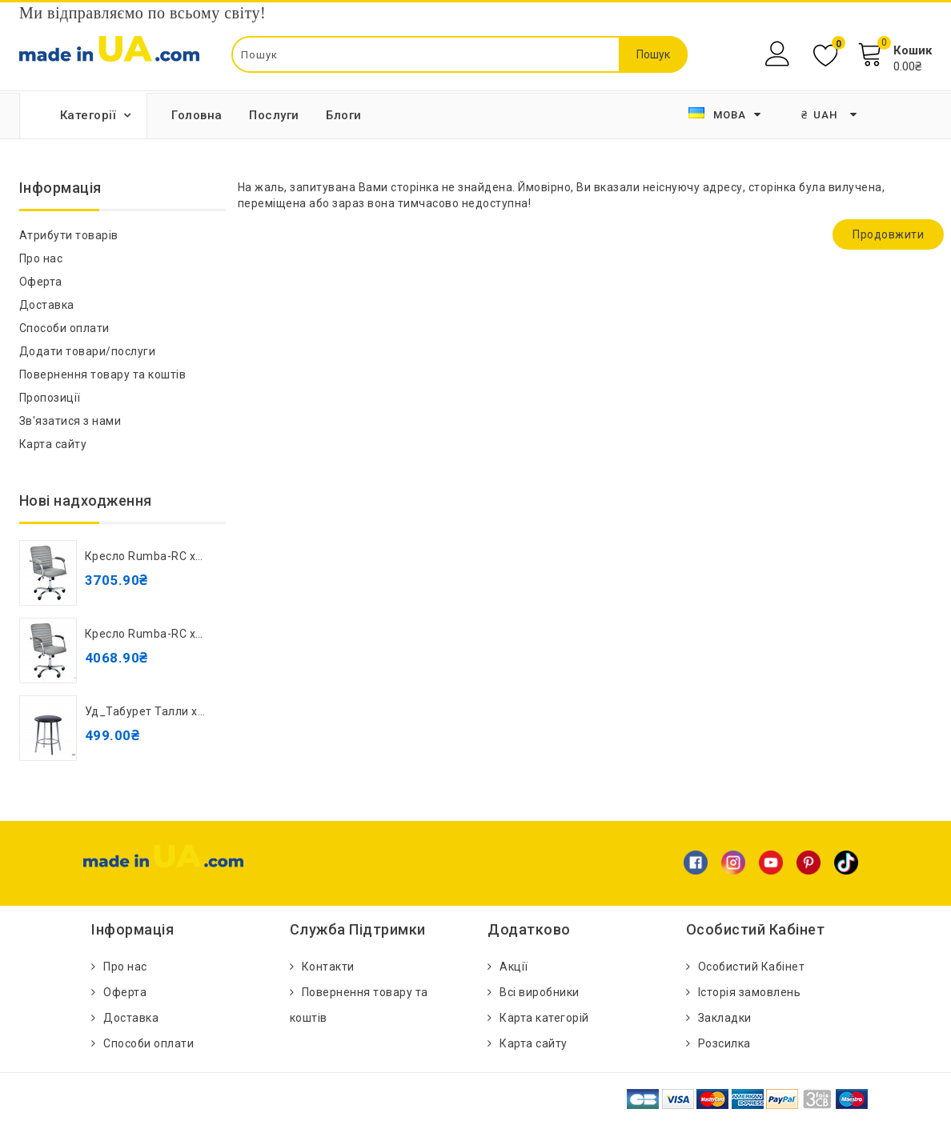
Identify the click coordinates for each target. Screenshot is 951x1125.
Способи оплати (64, 328)
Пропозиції (50, 397)
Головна (197, 115)
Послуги (274, 115)
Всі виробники (540, 992)
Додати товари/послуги (87, 351)
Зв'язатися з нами (70, 420)
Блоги (344, 115)
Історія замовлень (749, 992)
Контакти (328, 966)
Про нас (41, 258)
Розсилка (724, 1043)
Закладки (725, 1017)
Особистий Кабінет (751, 966)
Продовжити (888, 234)
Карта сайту (53, 444)
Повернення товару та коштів (103, 374)
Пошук (653, 54)
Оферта (40, 281)
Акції (514, 966)
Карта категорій (544, 1017)
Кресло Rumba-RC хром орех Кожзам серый (208, 633)
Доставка (46, 304)
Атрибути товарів (68, 235)
